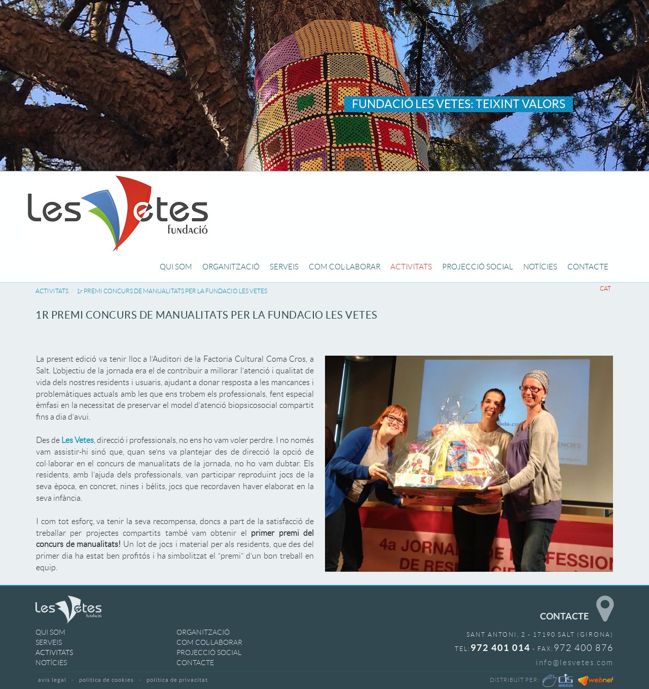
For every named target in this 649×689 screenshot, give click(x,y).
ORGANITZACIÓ (203, 632)
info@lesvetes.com (575, 663)
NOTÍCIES (51, 663)
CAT (605, 288)
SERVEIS (48, 642)
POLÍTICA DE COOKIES (106, 680)
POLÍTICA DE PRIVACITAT (177, 680)
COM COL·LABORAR (209, 642)
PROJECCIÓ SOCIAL (208, 652)
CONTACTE (195, 663)
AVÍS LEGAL (52, 680)
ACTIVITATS (51, 291)
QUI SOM (50, 632)
